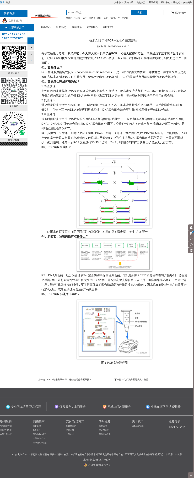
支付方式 (70, 434)
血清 (106, 18)
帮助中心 (165, 2)
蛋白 (99, 18)
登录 (2, 2)
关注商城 (187, 2)
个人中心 (116, 2)
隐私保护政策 (138, 426)
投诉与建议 (104, 430)
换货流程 (103, 426)
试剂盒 (77, 18)
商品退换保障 (105, 434)
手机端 (176, 2)
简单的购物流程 (40, 434)
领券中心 (46, 27)
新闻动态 (61, 27)
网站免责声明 (6, 426)
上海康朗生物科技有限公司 (97, 459)
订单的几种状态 (40, 443)
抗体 (85, 18)
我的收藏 (153, 2)
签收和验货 (71, 426)
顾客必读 (37, 426)
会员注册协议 (6, 434)
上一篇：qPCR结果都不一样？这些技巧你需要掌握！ (65, 379)
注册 (8, 2)
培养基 (113, 18)
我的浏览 (141, 2)
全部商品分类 (14, 27)
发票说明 (70, 430)
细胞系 (69, 18)
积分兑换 (37, 430)
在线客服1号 (12, 20)
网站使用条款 (6, 430)
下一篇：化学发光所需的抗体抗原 (131, 379)
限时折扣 (108, 27)
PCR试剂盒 (123, 18)
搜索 (139, 12)
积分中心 (92, 27)
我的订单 (128, 2)
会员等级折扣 (39, 438)
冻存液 (92, 18)
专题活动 (77, 27)
